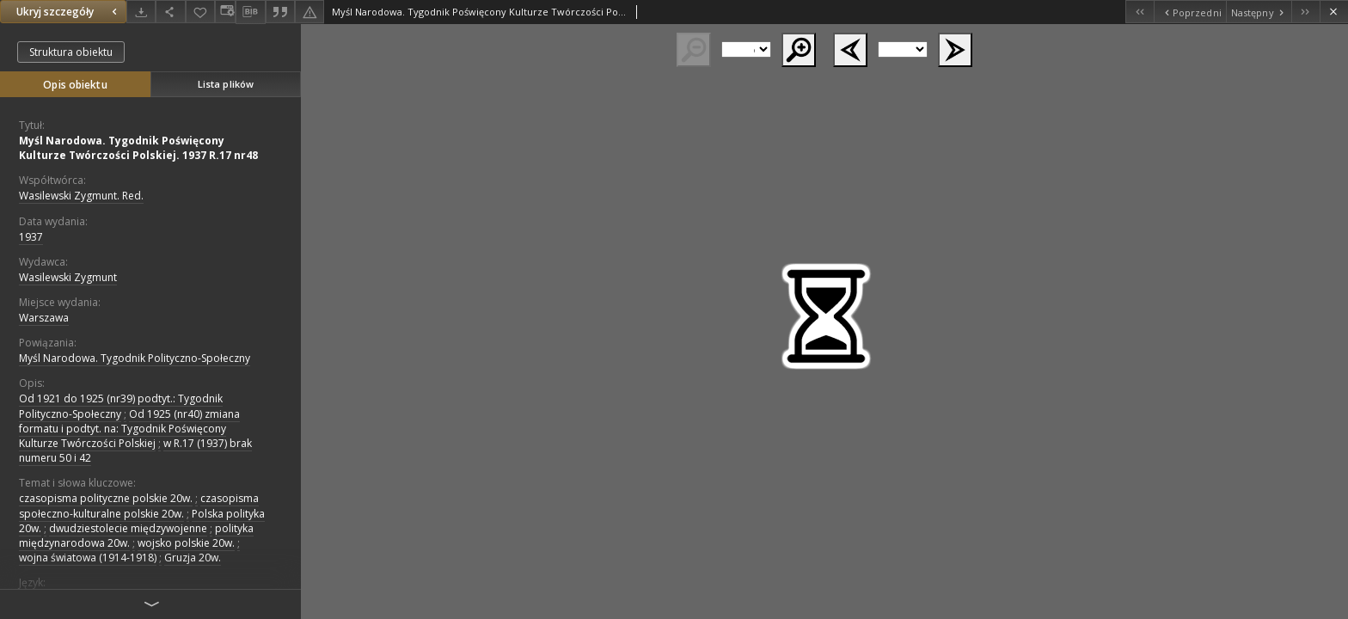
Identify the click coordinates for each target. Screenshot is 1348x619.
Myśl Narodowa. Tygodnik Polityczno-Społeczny (134, 358)
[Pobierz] (141, 11)
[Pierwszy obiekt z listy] (1139, 11)
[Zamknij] (1334, 11)
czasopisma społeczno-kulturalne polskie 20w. (139, 505)
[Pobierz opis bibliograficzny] (250, 12)
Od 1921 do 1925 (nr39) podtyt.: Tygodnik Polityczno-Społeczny (121, 405)
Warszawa (44, 317)
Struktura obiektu (71, 52)
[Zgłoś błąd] (309, 11)
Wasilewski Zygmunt (68, 277)
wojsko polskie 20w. (186, 543)
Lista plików (226, 83)
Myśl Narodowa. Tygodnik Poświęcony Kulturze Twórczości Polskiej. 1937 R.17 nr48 (138, 147)
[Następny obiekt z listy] (1258, 11)
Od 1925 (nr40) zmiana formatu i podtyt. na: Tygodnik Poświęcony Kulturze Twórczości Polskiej (129, 428)
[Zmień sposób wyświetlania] (225, 11)
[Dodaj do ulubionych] (200, 11)
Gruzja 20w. (192, 557)
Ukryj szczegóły (68, 11)
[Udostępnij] (170, 11)
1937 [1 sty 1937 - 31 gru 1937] (31, 237)
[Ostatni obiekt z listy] (1305, 11)
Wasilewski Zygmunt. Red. (81, 195)
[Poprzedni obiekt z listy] (1189, 11)
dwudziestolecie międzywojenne (128, 528)
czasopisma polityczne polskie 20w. (106, 498)
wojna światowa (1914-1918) (87, 557)
